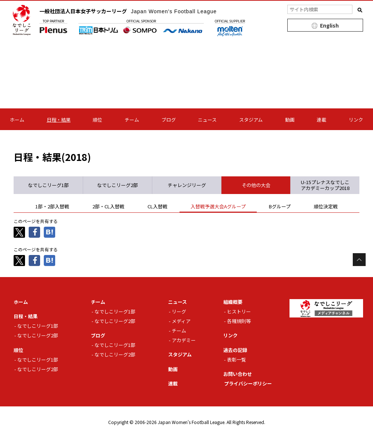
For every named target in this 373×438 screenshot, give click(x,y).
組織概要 (232, 301)
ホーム (17, 119)
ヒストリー (239, 311)
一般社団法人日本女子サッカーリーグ (128, 11)
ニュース (207, 119)
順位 (97, 119)
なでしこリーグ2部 (37, 335)
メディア (181, 320)
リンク (356, 119)
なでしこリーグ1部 (37, 325)
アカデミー (184, 340)
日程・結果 (59, 119)
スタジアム (251, 119)
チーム (132, 119)
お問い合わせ (237, 373)
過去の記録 (235, 350)
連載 (321, 119)
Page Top (359, 259)
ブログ (168, 119)
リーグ (179, 311)
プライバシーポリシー (248, 383)
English (329, 25)
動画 (290, 119)
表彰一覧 (236, 359)
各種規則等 (239, 320)
